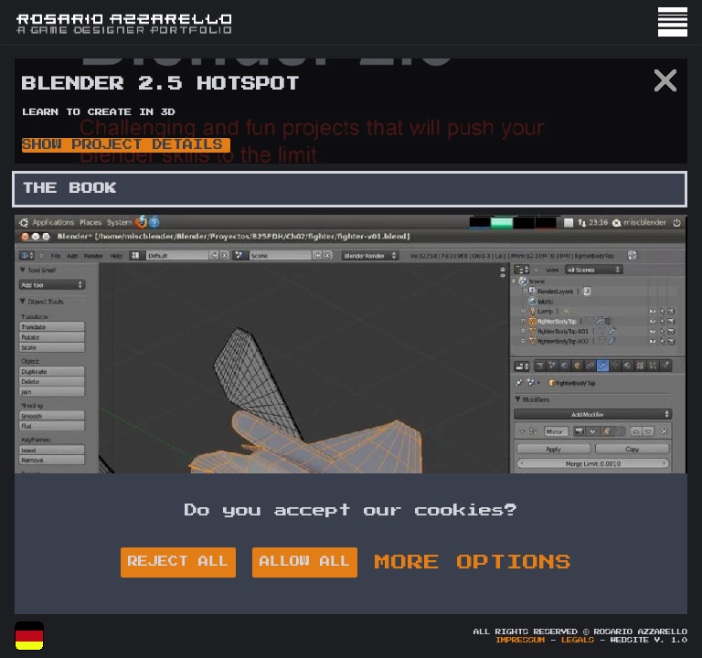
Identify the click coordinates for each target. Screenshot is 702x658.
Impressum (520, 640)
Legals (577, 640)
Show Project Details (122, 145)
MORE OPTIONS (473, 562)
